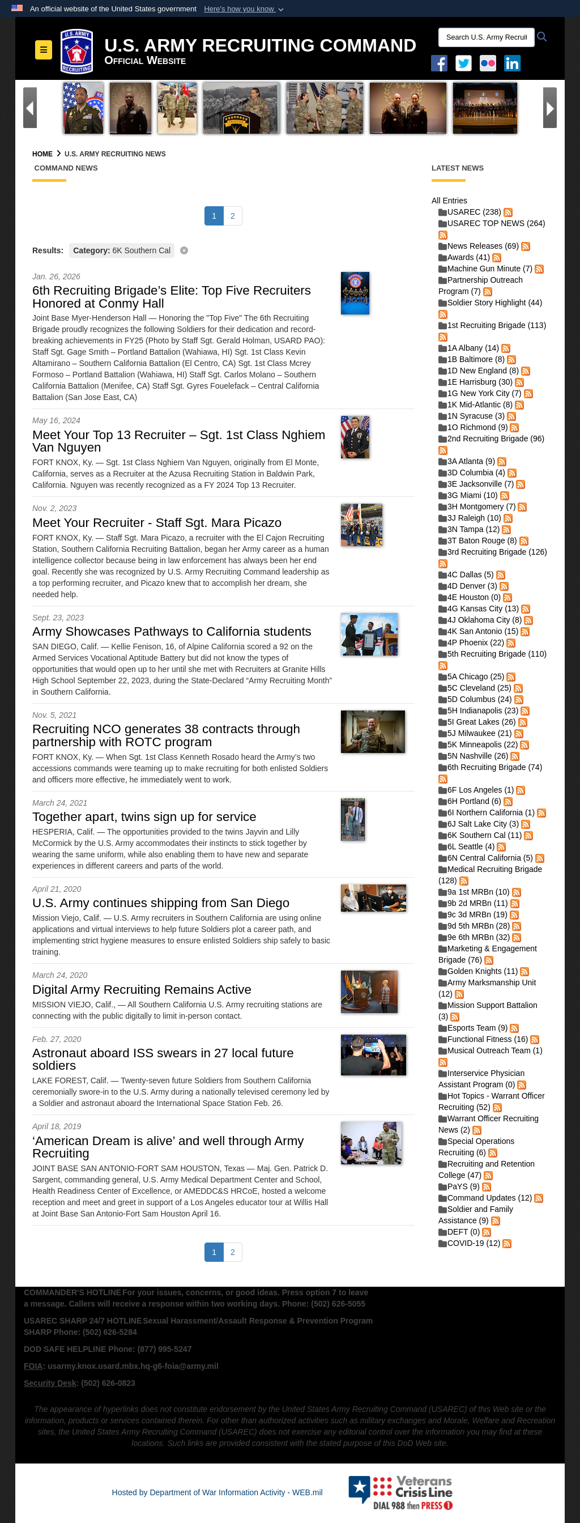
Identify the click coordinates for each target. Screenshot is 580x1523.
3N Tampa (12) (469, 529)
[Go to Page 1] (214, 216)
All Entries (449, 200)
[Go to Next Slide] (550, 107)
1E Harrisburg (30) (475, 381)
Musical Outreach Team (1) (490, 1050)
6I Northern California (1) (486, 812)
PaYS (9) (459, 1186)
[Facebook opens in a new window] (439, 62)
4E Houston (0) (469, 597)
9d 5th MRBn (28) (474, 925)
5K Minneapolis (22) (478, 744)
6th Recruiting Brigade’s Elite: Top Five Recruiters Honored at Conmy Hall (171, 296)
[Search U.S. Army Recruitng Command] (486, 37)
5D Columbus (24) (475, 699)
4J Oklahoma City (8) (480, 619)
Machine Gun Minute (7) (485, 268)
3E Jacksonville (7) (476, 483)
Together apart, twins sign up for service (144, 817)
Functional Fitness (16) (483, 1039)
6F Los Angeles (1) (476, 789)
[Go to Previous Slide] (30, 107)
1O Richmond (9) (473, 427)
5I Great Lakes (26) (477, 721)
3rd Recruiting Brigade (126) (492, 551)
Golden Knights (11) (478, 971)
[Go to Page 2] (232, 216)
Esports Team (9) (473, 1027)
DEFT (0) (459, 1231)
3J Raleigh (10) (469, 517)
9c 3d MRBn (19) (473, 914)
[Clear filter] (223, 249)
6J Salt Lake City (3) (478, 823)
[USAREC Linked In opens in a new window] (514, 62)
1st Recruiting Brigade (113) (492, 325)
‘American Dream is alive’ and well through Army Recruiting (168, 1147)
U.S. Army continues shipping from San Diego (160, 903)
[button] (245, 9)
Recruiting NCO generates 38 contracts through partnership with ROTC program (166, 735)
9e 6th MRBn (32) (474, 937)
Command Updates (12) (485, 1197)
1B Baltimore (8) (471, 359)
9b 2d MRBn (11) (473, 903)
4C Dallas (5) (466, 574)
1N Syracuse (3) (471, 415)
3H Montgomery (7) (477, 506)
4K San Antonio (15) (478, 631)
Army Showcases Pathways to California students (172, 631)
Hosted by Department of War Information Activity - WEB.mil (217, 1492)
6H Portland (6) (469, 801)
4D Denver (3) (467, 585)
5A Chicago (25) (471, 676)
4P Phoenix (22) (471, 642)
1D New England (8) (478, 370)
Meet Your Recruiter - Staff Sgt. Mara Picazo (157, 523)
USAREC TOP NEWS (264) (491, 223)
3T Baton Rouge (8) (477, 540)
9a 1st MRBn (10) (474, 891)
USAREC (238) (469, 211)
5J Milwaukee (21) (475, 733)
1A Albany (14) (468, 347)
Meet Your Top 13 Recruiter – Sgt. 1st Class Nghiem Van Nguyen (178, 441)
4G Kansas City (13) (478, 608)
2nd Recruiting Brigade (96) (491, 438)
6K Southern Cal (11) (480, 835)
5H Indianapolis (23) (478, 710)
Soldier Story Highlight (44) (490, 302)
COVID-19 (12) (469, 1243)
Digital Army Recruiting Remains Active (141, 989)
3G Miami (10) (468, 495)
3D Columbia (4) (471, 472)
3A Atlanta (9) (466, 461)
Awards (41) (464, 257)
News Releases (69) (478, 245)
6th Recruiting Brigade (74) (490, 767)
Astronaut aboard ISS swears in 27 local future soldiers (163, 1059)
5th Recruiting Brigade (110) (492, 653)
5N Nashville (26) (473, 755)
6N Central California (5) (485, 857)
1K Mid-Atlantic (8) (475, 404)
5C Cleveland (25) (474, 687)
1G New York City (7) (480, 393)
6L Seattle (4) (466, 846)
